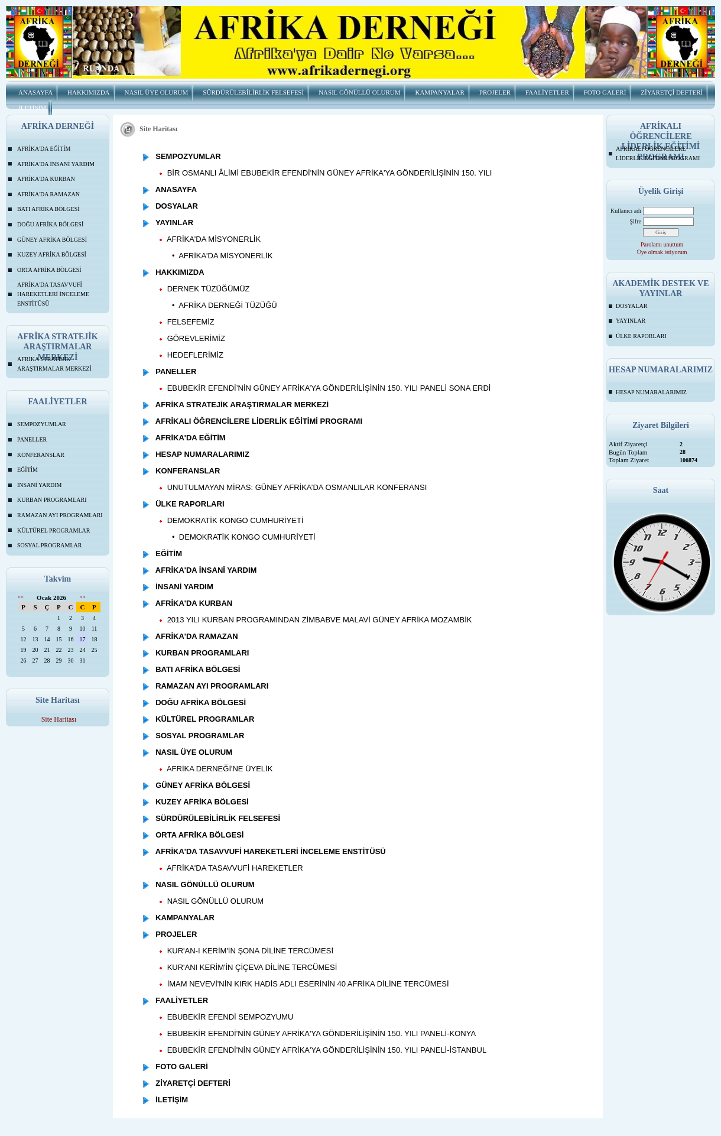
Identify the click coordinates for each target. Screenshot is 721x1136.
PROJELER (495, 92)
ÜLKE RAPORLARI (641, 336)
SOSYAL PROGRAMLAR (49, 545)
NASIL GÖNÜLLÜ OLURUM (359, 92)
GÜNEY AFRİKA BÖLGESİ (52, 239)
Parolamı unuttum (662, 244)
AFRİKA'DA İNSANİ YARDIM (56, 164)
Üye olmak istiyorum (662, 252)
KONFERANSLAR (40, 455)
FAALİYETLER (547, 92)
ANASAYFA (35, 92)
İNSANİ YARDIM (39, 485)
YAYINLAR (630, 320)
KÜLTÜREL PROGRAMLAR (53, 530)
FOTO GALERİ (605, 92)
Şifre (635, 221)
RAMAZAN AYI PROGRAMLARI (60, 515)
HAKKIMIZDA (88, 92)
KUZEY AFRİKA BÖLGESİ (51, 254)
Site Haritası (59, 719)
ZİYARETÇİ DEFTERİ (672, 92)
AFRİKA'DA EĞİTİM (43, 148)
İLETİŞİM (32, 107)
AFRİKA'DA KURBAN (46, 179)
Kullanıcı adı (625, 210)
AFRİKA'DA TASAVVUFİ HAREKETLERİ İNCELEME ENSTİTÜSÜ (53, 293)
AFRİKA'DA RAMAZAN (48, 194)
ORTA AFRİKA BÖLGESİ (49, 270)
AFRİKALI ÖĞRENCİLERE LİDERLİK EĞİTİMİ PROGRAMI (658, 153)
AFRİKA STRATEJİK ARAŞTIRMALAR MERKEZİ (54, 364)
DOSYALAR (631, 306)
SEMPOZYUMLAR (41, 424)
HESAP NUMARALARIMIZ (651, 392)
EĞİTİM (27, 469)
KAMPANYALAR (439, 92)
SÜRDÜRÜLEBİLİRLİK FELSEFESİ (253, 92)
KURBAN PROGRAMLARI (52, 499)
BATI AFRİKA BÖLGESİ (48, 209)
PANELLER (32, 439)
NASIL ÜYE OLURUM (157, 92)
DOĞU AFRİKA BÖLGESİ (50, 224)
